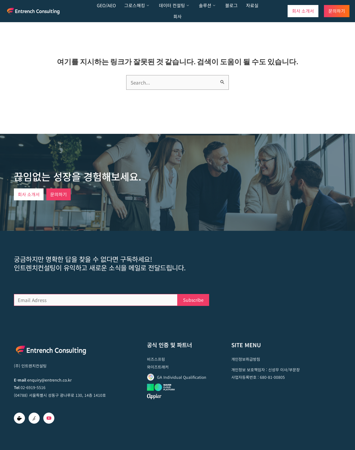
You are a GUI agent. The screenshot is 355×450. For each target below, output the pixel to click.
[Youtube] (48, 418)
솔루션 (207, 5)
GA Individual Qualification (181, 377)
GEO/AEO (106, 5)
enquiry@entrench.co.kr (49, 380)
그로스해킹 (136, 5)
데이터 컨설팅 (174, 5)
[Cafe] (19, 418)
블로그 (231, 5)
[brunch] (34, 418)
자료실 (252, 5)
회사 (177, 16)
